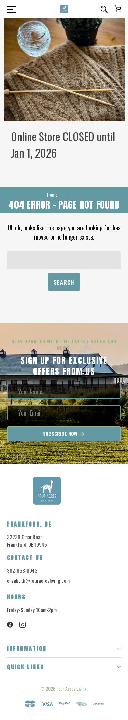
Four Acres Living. (72, 688)
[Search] (104, 9)
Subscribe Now (64, 433)
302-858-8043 (22, 570)
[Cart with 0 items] (117, 8)
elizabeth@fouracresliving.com (38, 580)
